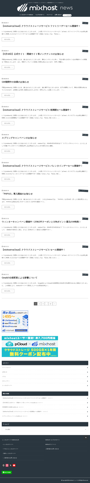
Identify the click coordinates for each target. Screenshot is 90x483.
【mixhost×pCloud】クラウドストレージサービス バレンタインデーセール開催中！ (42, 165)
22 (50, 304)
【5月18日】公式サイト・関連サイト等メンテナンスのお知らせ (33, 54)
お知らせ (4, 372)
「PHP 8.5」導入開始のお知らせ (17, 193)
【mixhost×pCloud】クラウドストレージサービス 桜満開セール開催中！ (37, 110)
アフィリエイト (6, 367)
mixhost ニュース (74, 480)
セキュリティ (6, 381)
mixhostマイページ (50, 444)
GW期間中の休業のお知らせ (15, 82)
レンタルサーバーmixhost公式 (10, 440)
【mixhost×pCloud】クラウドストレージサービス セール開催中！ (33, 249)
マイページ (49, 14)
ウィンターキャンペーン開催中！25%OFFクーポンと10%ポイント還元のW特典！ (41, 221)
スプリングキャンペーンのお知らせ (19, 138)
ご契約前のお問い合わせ (10, 457)
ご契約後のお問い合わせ (52, 449)
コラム (4, 376)
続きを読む (7, 39)
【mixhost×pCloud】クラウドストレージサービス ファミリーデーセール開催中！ (41, 26)
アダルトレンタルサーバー (10, 449)
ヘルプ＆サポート (39, 14)
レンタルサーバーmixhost (26, 14)
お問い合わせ (58, 14)
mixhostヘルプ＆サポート (52, 440)
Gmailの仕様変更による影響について (19, 277)
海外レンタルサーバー (9, 453)
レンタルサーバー (7, 385)
